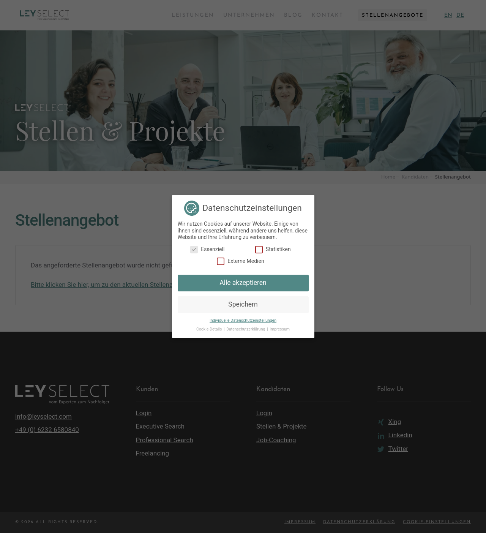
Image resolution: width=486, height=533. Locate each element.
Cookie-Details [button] (209, 329)
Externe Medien (240, 261)
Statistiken (273, 249)
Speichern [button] (242, 304)
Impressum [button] (280, 329)
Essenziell (207, 249)
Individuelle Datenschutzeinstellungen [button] (243, 320)
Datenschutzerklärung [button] (246, 329)
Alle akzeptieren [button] (243, 282)
